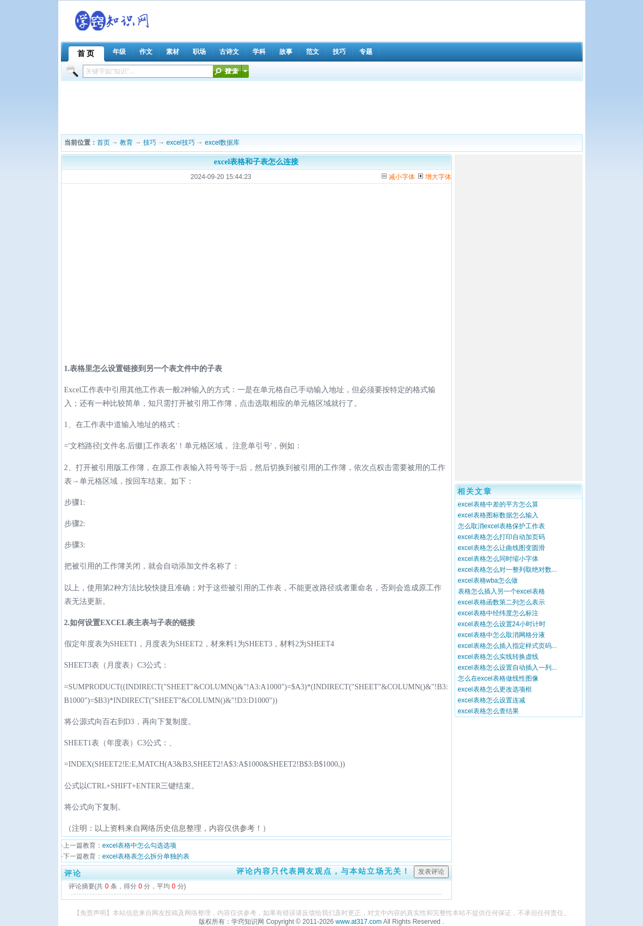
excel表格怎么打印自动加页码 (501, 537)
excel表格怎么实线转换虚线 (498, 656)
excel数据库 (222, 142)
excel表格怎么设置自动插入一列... (507, 667)
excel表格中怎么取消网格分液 (501, 635)
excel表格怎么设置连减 (491, 700)
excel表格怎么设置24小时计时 (502, 624)
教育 (126, 142)
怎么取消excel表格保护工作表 (501, 526)
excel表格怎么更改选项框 (495, 689)
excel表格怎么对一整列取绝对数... (507, 569)
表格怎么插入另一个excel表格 (501, 591)
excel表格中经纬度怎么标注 (498, 613)
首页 (103, 142)
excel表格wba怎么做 (488, 580)
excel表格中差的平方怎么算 (498, 504)
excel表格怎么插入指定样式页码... (507, 646)
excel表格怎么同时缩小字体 (498, 559)
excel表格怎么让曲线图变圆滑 (501, 548)
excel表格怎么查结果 (488, 711)
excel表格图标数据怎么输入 (498, 515)
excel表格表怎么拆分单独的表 (145, 856)
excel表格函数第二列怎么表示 (501, 602)
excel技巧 (181, 142)
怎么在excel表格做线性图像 (498, 678)
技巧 (149, 142)
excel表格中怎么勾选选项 (139, 845)
